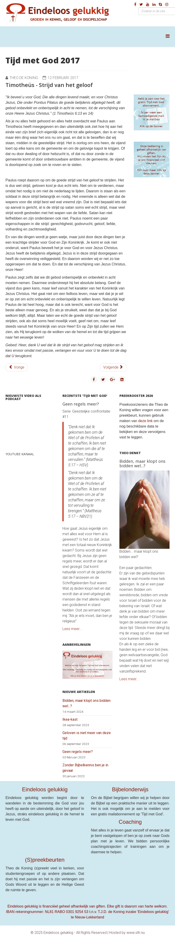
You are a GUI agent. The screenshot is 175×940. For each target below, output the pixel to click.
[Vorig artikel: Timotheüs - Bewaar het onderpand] (16, 367)
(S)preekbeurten (44, 860)
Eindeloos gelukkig (44, 789)
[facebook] (135, 4)
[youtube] (147, 4)
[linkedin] (154, 4)
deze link (145, 421)
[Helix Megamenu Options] (168, 36)
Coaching (130, 822)
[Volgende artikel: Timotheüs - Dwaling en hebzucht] (113, 367)
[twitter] (141, 4)
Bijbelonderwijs (130, 789)
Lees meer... (72, 629)
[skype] (160, 4)
